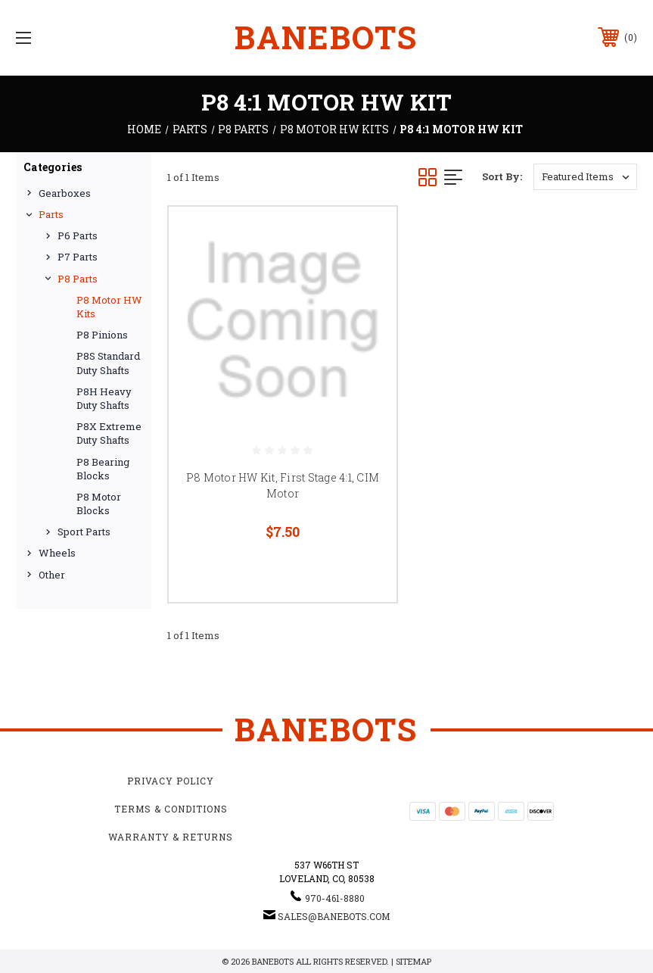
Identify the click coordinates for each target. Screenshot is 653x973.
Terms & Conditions (171, 809)
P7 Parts (78, 257)
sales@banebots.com (334, 916)
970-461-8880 (335, 898)
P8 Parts (78, 278)
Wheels (57, 553)
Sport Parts (84, 531)
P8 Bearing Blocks (102, 468)
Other (52, 575)
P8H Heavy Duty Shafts (104, 398)
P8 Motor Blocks (98, 503)
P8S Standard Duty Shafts (108, 362)
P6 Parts (78, 235)
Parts (51, 214)
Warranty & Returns (170, 837)
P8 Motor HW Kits (109, 306)
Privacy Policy (170, 781)
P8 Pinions (102, 334)
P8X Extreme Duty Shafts (108, 433)
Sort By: (502, 176)
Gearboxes (65, 193)
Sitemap (413, 961)
